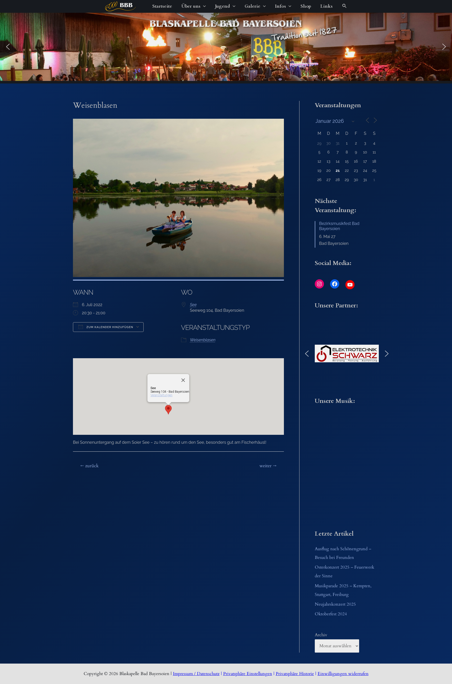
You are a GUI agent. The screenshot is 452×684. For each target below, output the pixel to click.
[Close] (183, 380)
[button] (8, 47)
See (193, 304)
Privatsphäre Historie (295, 674)
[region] (226, 47)
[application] (203, 6)
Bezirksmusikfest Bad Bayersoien (339, 226)
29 (319, 143)
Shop (305, 6)
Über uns (193, 6)
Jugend (225, 6)
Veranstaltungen (161, 395)
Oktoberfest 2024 (331, 614)
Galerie (255, 6)
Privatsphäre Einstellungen (247, 674)
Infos (283, 6)
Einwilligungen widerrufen (343, 674)
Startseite (162, 6)
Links (326, 6)
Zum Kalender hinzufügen (105, 327)
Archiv (321, 635)
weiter (268, 466)
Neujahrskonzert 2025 (335, 604)
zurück (89, 466)
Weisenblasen (203, 340)
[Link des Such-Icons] (344, 6)
